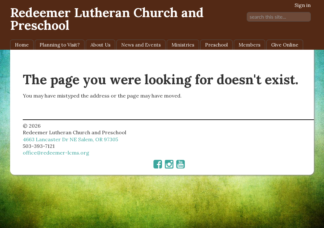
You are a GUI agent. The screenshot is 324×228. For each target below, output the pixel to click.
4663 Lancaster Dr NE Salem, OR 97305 (70, 139)
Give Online (284, 45)
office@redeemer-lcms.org (56, 152)
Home (22, 45)
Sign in (303, 5)
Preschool (216, 45)
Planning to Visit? (60, 45)
